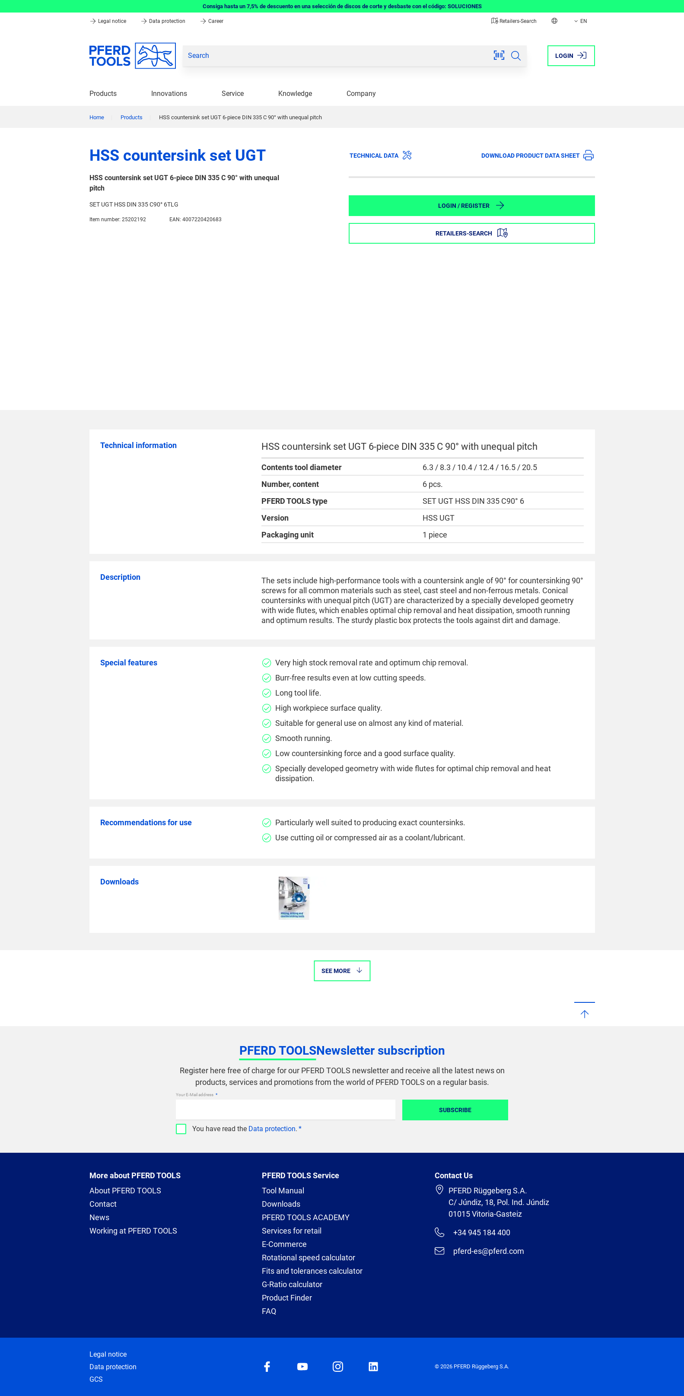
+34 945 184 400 (472, 1232)
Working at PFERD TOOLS (133, 1230)
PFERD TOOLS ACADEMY (306, 1217)
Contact (103, 1203)
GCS (96, 1379)
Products (103, 93)
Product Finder (287, 1297)
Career (211, 21)
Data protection (163, 21)
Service (233, 93)
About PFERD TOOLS (125, 1190)
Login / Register (471, 205)
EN (580, 21)
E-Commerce (284, 1244)
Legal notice (108, 21)
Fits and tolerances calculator (312, 1270)
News (99, 1217)
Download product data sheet (537, 155)
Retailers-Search (514, 21)
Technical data (381, 155)
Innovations (169, 93)
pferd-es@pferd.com (479, 1251)
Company (361, 93)
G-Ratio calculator (292, 1284)
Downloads (281, 1203)
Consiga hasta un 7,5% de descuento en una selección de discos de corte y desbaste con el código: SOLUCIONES (342, 6)
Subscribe (455, 1110)
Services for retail (291, 1230)
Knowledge (295, 93)
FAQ (269, 1311)
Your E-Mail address (195, 1094)
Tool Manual (283, 1190)
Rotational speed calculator (308, 1257)
